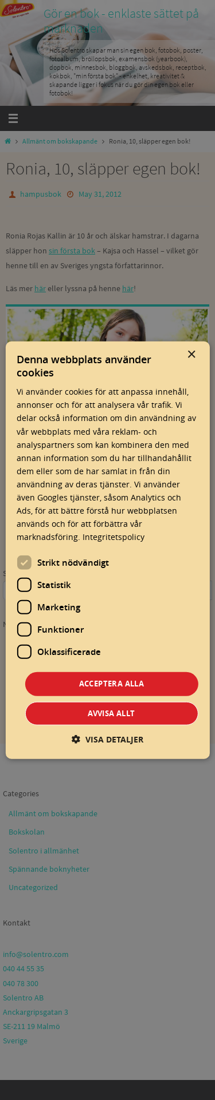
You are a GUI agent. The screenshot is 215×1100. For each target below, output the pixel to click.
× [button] (191, 354)
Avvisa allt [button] (111, 713)
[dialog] (107, 550)
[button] (107, 739)
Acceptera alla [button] (111, 683)
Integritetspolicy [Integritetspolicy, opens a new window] (113, 536)
